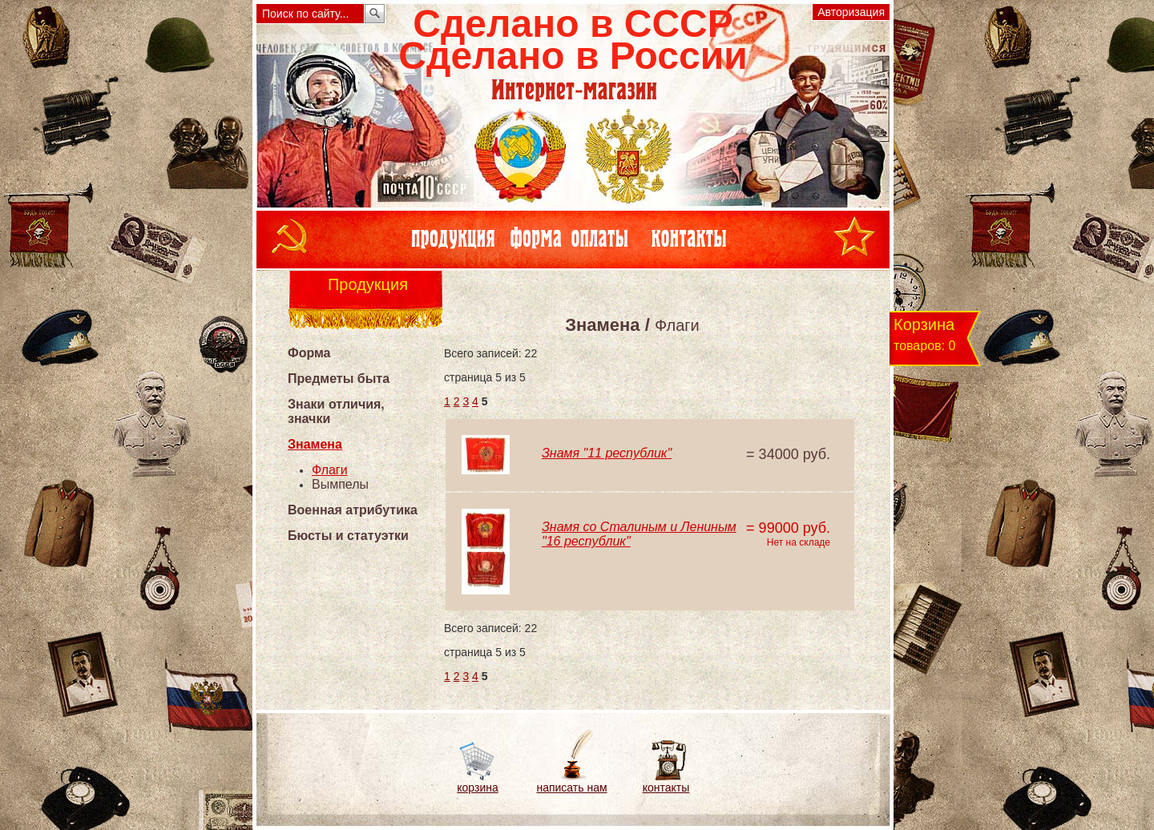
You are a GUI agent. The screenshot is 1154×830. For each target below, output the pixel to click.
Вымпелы (340, 484)
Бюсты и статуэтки (348, 535)
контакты (666, 787)
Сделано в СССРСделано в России (572, 39)
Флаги (330, 470)
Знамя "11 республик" (607, 453)
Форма (309, 353)
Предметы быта (338, 378)
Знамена (315, 444)
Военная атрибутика (353, 510)
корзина (477, 787)
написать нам (571, 787)
